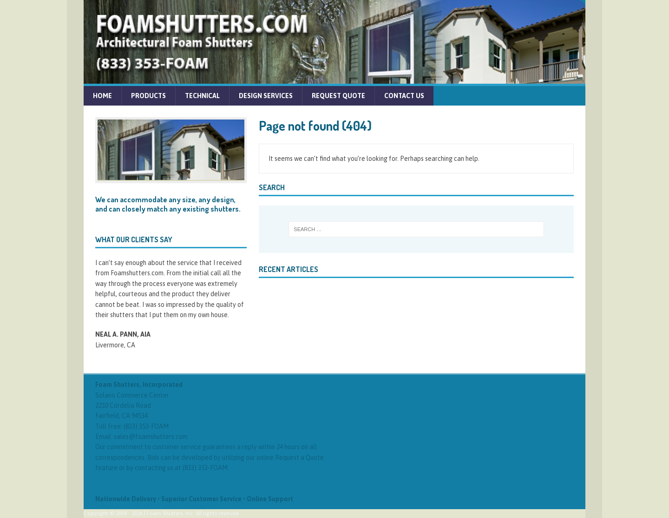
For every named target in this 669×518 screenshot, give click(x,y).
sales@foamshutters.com (151, 436)
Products (148, 96)
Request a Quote (299, 457)
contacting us (154, 468)
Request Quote (338, 96)
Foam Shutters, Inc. (170, 513)
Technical (202, 96)
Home (102, 96)
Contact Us (404, 96)
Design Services (266, 96)
